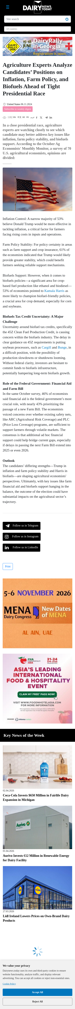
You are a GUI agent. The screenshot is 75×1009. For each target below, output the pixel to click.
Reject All (37, 1001)
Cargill (46, 347)
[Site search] (37, 19)
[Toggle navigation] (8, 7)
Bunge (62, 347)
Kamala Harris (54, 291)
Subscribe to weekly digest (17, 109)
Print (8, 566)
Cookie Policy (9, 983)
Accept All (37, 992)
